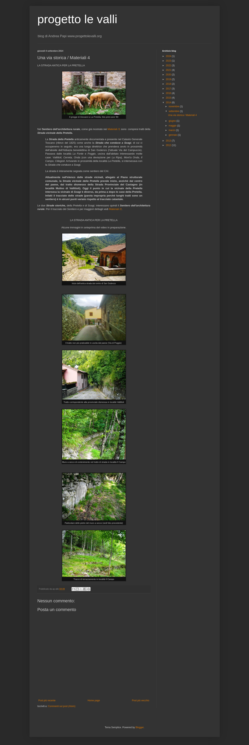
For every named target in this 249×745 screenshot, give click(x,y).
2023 (169, 60)
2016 (169, 93)
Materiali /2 (115, 209)
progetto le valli (77, 19)
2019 (169, 79)
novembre (174, 106)
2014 (169, 102)
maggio (173, 125)
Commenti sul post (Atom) (61, 706)
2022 (169, 65)
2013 (169, 140)
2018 (169, 84)
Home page (94, 700)
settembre (174, 111)
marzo (172, 130)
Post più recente (47, 700)
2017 (169, 88)
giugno (172, 121)
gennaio (173, 135)
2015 (169, 97)
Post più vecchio (140, 700)
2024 (169, 56)
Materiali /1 (114, 129)
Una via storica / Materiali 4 (182, 115)
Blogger (139, 727)
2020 (169, 74)
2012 (169, 145)
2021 (169, 70)
